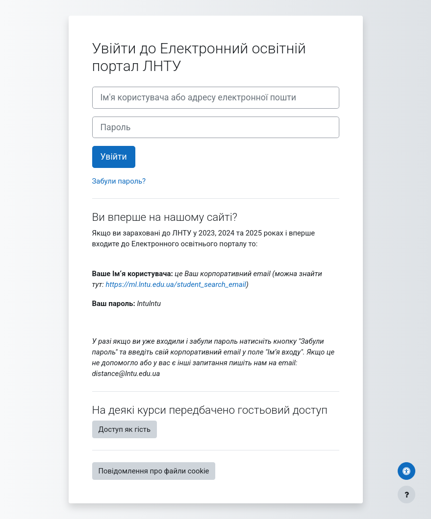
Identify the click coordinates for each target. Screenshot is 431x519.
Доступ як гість (125, 429)
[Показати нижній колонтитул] (406, 494)
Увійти (114, 157)
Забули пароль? (119, 181)
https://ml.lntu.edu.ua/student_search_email (175, 284)
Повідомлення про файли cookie (154, 471)
